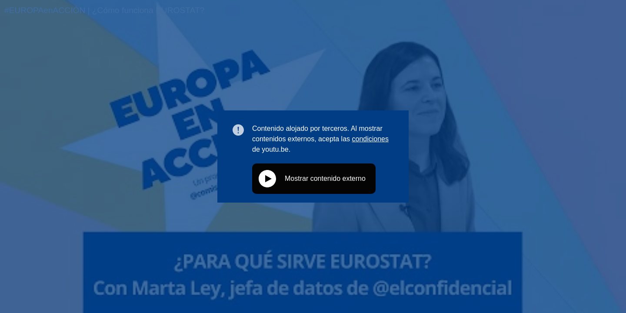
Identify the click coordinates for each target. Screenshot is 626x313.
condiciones (370, 139)
